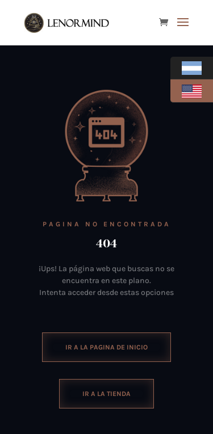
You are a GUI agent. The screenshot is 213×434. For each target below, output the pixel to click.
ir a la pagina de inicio (106, 347)
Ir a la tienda (106, 394)
